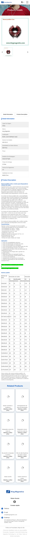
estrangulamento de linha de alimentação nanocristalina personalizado (22, 406)
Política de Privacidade (11, 527)
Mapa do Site (21, 527)
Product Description (22, 114)
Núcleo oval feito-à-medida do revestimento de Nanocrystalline (8, 406)
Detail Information (8, 114)
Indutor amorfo (7, 476)
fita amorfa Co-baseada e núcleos (8, 453)
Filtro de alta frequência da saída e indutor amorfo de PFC (22, 454)
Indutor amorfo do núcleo (22, 477)
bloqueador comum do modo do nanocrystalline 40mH (7, 430)
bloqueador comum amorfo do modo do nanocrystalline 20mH (22, 430)
